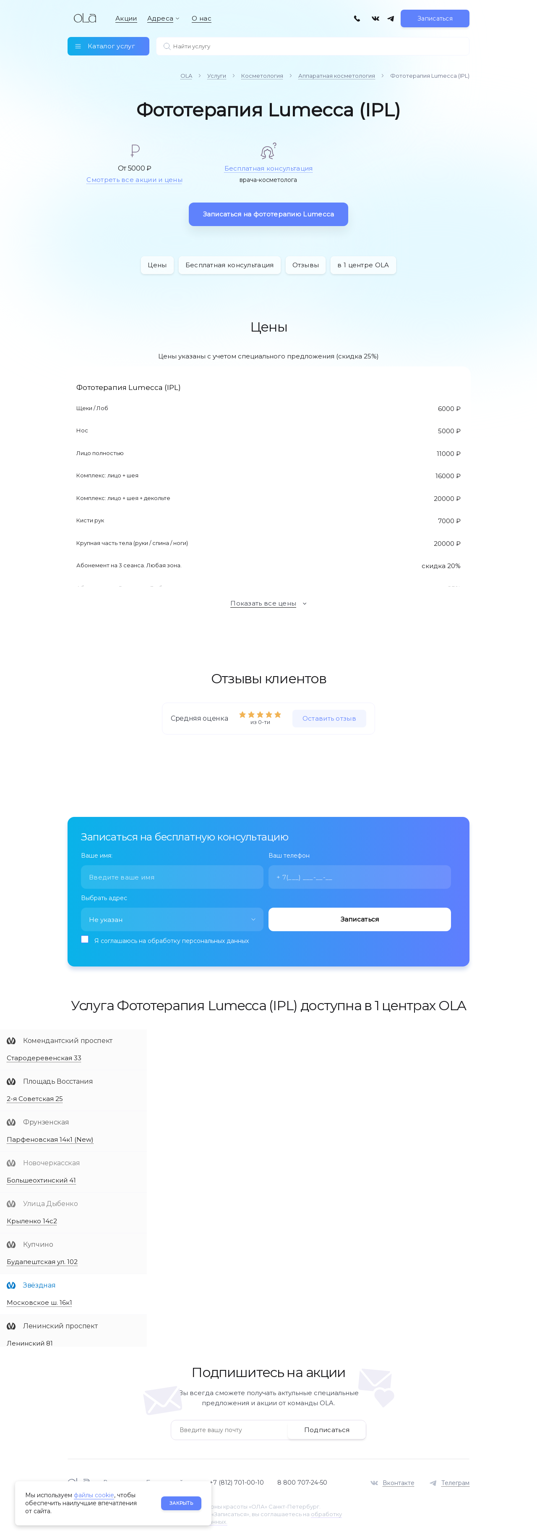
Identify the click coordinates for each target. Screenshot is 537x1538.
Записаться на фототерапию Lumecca (268, 212)
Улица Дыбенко (50, 1202)
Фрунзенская (46, 1121)
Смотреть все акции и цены (134, 178)
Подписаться (326, 1428)
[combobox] (172, 918)
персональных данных (215, 939)
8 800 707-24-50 (302, 1481)
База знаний (164, 1481)
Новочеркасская (51, 1161)
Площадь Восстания (58, 1080)
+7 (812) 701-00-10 (236, 1481)
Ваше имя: (96, 854)
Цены (157, 263)
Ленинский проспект (60, 1324)
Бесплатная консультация (268, 166)
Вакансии (118, 1481)
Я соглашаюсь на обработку (171, 939)
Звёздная (39, 1284)
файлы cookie (94, 1495)
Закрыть (181, 1503)
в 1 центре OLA (363, 263)
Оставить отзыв (329, 717)
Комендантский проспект (67, 1039)
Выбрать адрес (104, 896)
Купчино (38, 1243)
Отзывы (305, 263)
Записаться (435, 23)
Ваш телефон (289, 854)
